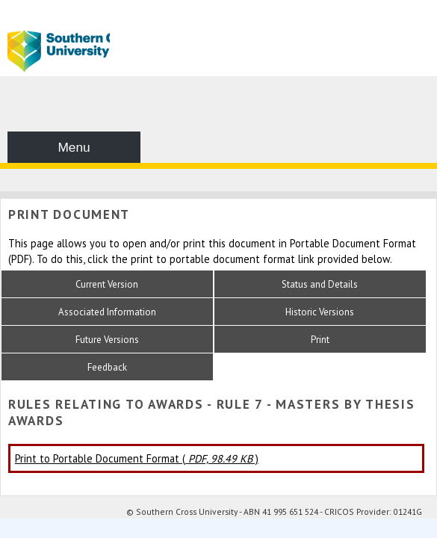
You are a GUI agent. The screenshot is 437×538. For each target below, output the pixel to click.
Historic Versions (319, 312)
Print (320, 339)
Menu (74, 147)
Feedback (107, 367)
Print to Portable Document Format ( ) (136, 458)
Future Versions (107, 339)
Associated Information (107, 312)
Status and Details (320, 284)
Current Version (106, 284)
